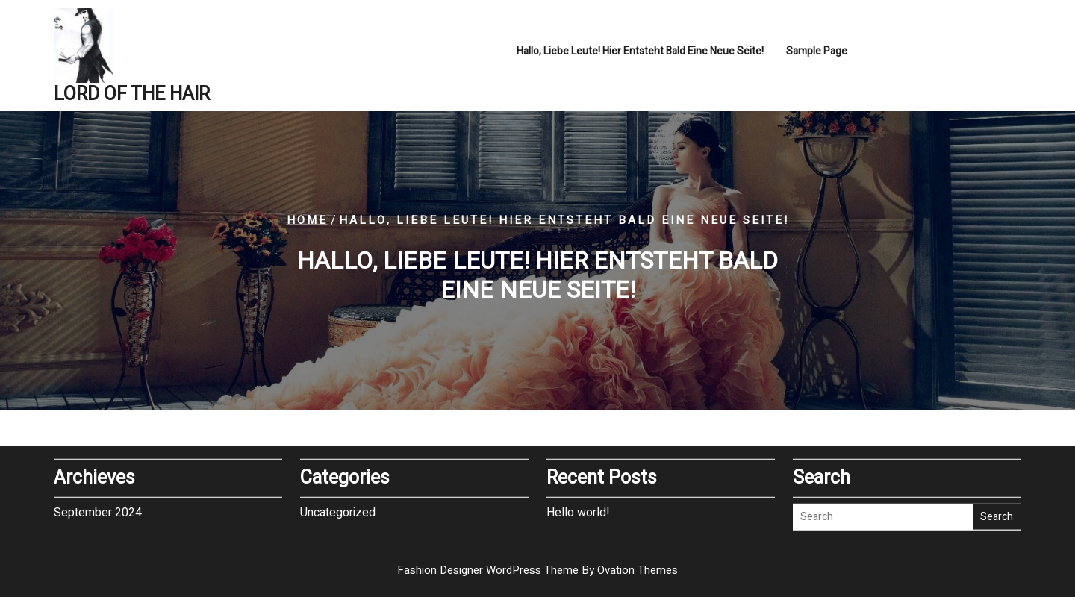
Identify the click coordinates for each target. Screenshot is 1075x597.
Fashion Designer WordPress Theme (537, 570)
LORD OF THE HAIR (132, 96)
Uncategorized (338, 511)
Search (996, 516)
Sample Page (816, 52)
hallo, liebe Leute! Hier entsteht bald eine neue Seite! (640, 52)
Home (307, 220)
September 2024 (98, 511)
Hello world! (578, 511)
